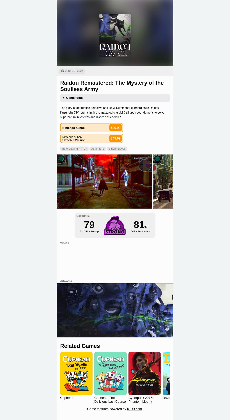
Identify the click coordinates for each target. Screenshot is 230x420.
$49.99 (116, 128)
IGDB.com (134, 409)
